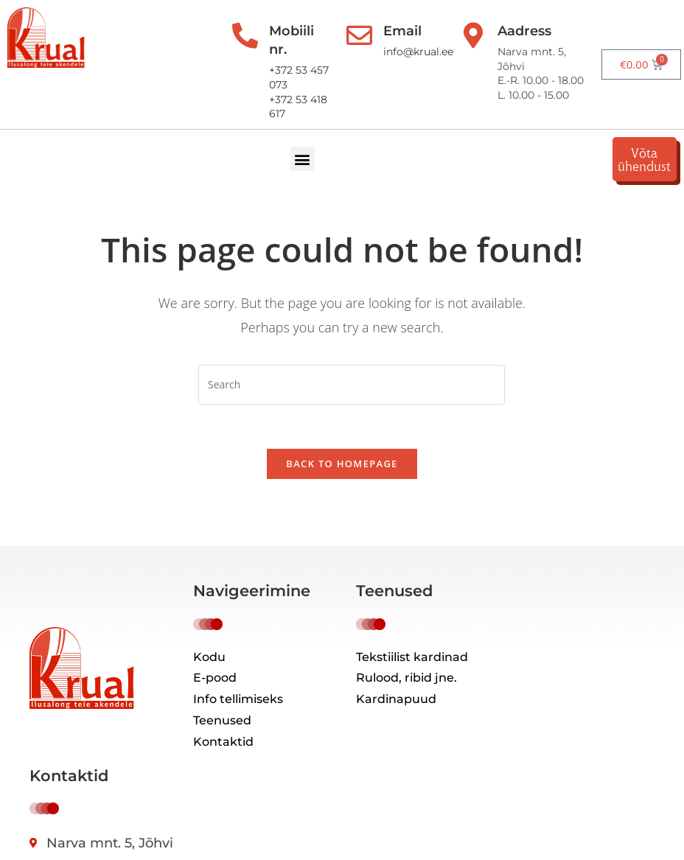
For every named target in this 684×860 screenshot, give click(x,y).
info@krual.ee (417, 51)
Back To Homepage (341, 464)
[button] (304, 159)
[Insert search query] (351, 385)
